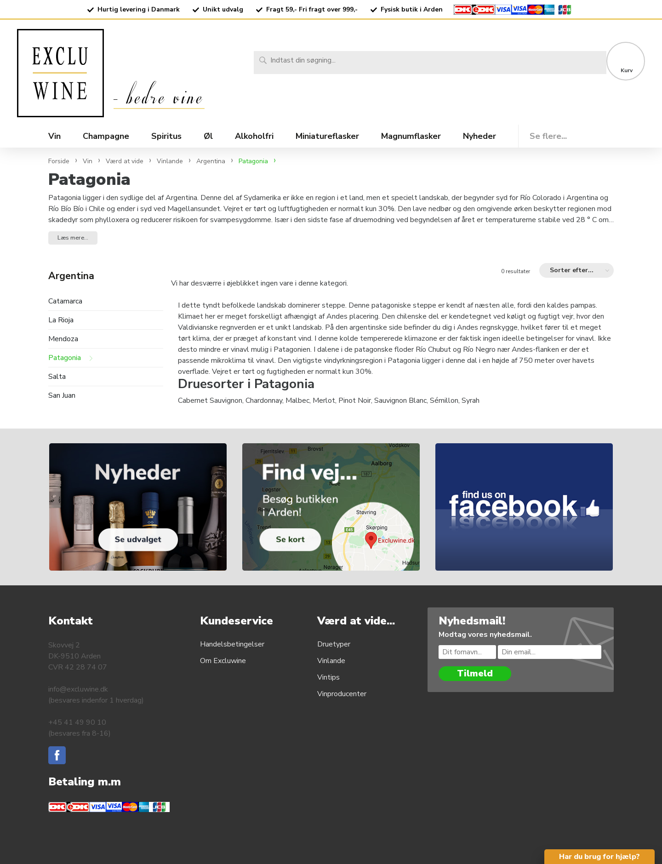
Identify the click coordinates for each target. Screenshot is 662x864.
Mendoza (63, 339)
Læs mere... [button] (72, 238)
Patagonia (64, 358)
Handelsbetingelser (232, 644)
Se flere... (548, 136)
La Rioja (61, 320)
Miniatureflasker (327, 136)
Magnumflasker (411, 136)
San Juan (61, 396)
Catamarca (65, 301)
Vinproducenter (341, 694)
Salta (57, 377)
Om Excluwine (223, 661)
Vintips (328, 677)
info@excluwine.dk (78, 689)
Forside (58, 161)
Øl (208, 136)
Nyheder (479, 136)
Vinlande (331, 661)
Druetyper (333, 644)
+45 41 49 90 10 (77, 722)
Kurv (627, 70)
